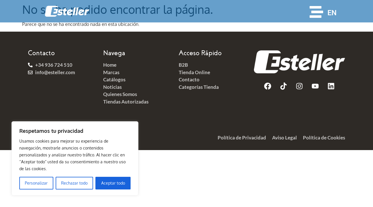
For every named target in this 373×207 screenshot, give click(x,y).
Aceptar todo (113, 183)
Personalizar (36, 183)
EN (332, 13)
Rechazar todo (74, 183)
